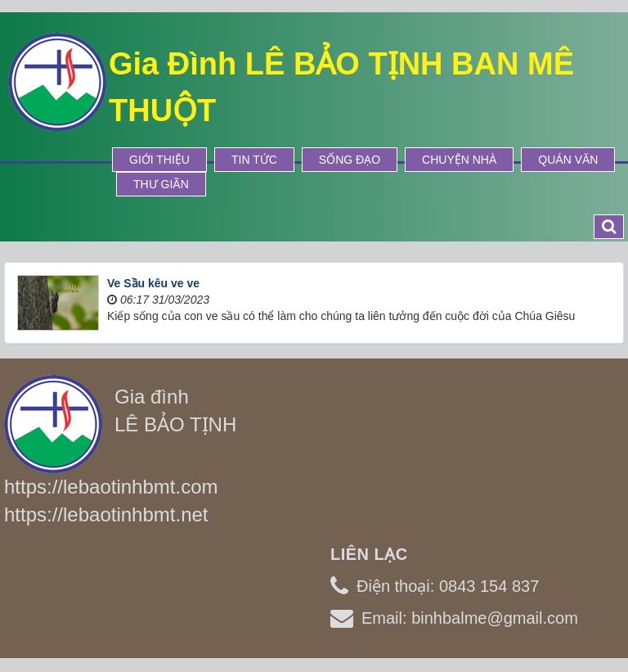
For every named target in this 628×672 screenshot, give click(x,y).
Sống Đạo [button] (349, 159)
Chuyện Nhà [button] (459, 159)
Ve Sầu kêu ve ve (153, 283)
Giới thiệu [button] (159, 159)
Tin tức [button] (254, 159)
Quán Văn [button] (568, 159)
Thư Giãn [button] (161, 184)
